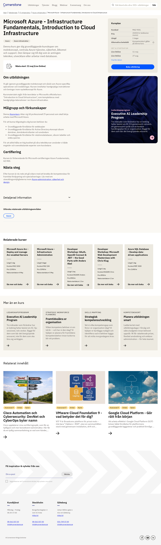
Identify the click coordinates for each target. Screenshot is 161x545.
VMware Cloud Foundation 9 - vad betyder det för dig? (79, 415)
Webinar (64, 5)
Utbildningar (33, 5)
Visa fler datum (116, 60)
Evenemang (75, 5)
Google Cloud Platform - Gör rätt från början (130, 415)
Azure (8, 216)
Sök (154, 5)
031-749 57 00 (63, 522)
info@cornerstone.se (15, 524)
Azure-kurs (15, 114)
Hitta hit (35, 515)
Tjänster (45, 5)
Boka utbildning (133, 67)
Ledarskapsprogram (120, 110)
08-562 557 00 (38, 522)
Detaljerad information (37, 197)
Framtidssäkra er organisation (56, 320)
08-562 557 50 (13, 522)
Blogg (54, 5)
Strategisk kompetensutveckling (98, 318)
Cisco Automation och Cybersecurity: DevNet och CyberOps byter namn (24, 416)
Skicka (67, 474)
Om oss (87, 5)
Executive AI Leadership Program (22, 318)
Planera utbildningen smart (136, 318)
